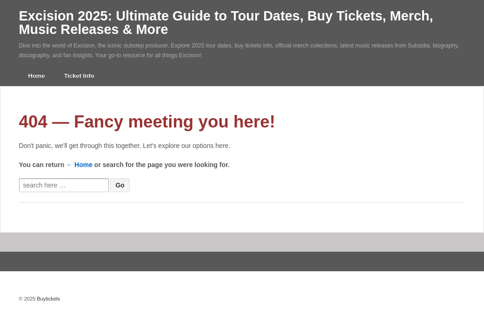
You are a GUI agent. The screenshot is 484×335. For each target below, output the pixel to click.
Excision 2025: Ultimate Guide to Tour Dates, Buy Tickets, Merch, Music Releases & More (226, 22)
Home (36, 75)
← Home (79, 164)
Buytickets (47, 299)
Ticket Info (79, 75)
